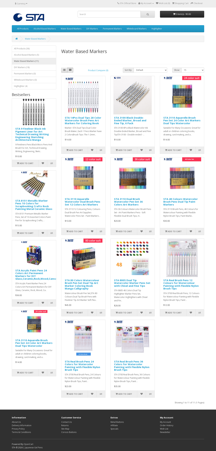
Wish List (164, 428)
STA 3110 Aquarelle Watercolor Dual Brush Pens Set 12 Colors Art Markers (82, 201)
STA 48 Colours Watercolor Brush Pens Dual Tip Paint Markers (180, 201)
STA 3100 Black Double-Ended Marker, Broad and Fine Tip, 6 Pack (130, 120)
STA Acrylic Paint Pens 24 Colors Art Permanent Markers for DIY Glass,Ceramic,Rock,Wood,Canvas (36, 275)
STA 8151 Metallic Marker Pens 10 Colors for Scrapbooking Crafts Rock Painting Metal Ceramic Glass (33, 205)
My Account (165, 422)
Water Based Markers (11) (26, 61)
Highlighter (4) (20, 86)
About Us (16, 422)
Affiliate (114, 425)
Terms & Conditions (21, 432)
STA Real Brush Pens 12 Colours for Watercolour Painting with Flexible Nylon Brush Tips (181, 284)
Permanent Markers (112, 28)
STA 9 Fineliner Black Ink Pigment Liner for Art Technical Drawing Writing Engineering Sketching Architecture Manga (32, 134)
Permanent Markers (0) (25, 73)
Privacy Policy (18, 428)
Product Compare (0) (98, 70)
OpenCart (28, 444)
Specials (114, 428)
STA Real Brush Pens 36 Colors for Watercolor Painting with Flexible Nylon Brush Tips (131, 366)
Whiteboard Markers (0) (25, 79)
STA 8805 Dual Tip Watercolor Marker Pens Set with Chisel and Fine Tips (132, 282)
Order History (166, 425)
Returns (65, 425)
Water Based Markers (71, 28)
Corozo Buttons (68, 432)
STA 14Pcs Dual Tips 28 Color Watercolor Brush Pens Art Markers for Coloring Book (83, 120)
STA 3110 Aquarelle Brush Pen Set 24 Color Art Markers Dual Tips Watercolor (33, 342)
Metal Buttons (117, 422)
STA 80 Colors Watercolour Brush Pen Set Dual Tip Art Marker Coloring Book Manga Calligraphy (82, 284)
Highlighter (157, 28)
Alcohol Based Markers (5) (26, 54)
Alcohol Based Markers (45, 28)
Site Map (65, 428)
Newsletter (165, 432)
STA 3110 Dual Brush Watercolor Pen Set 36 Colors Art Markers (128, 201)
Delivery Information (21, 425)
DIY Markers (92, 28)
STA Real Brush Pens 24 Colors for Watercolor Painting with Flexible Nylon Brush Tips (82, 366)
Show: (177, 70)
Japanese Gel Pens (34, 447)
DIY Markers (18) (22, 67)
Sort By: (128, 70)
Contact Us (66, 422)
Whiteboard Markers (136, 28)
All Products (23, 28)
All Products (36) (22, 48)
